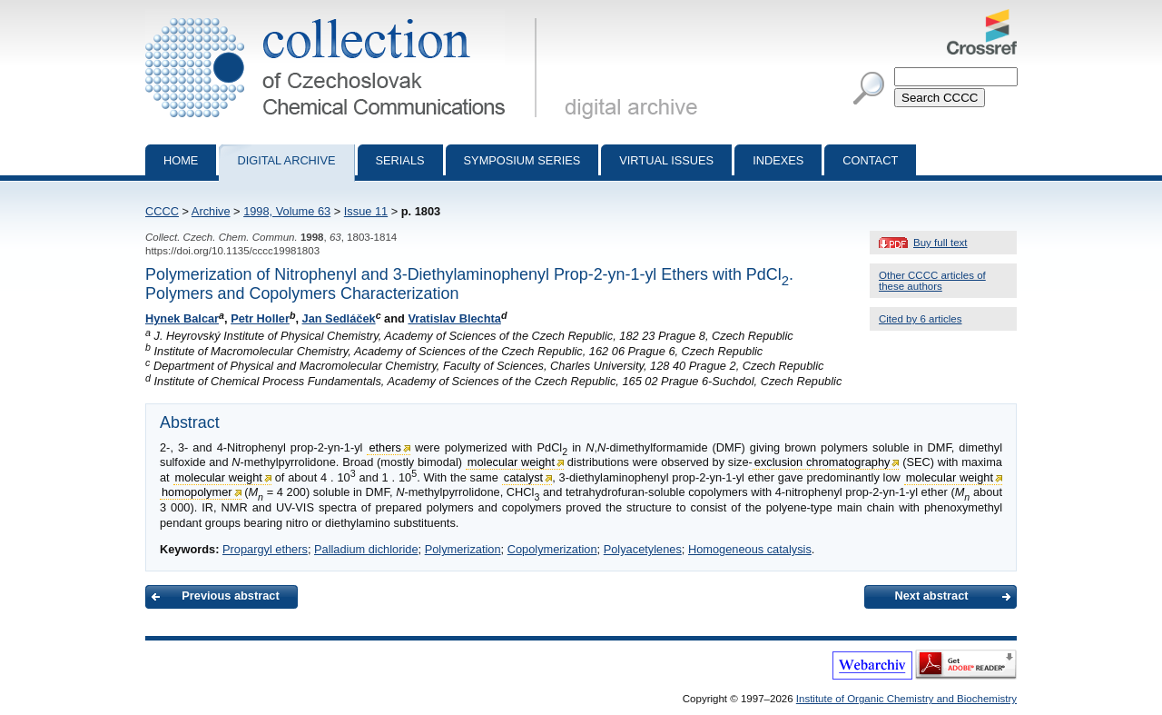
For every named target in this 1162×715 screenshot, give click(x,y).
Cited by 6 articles (920, 318)
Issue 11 (366, 211)
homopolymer (197, 492)
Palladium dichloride (366, 549)
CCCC (162, 211)
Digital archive (286, 160)
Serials (400, 160)
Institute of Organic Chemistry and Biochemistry (906, 698)
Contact (870, 160)
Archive (211, 211)
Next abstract (931, 595)
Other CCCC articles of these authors (932, 281)
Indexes (778, 160)
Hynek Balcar (182, 318)
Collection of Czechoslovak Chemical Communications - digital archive (344, 16)
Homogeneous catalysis (750, 549)
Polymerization (463, 549)
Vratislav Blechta (454, 318)
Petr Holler (260, 318)
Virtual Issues (666, 160)
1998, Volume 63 (286, 211)
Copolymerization (552, 549)
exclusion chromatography (822, 462)
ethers (385, 447)
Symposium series (522, 160)
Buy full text (940, 242)
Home (180, 160)
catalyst (523, 477)
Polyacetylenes (643, 549)
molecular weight (511, 462)
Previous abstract (230, 595)
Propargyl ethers (265, 549)
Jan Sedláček (339, 318)
